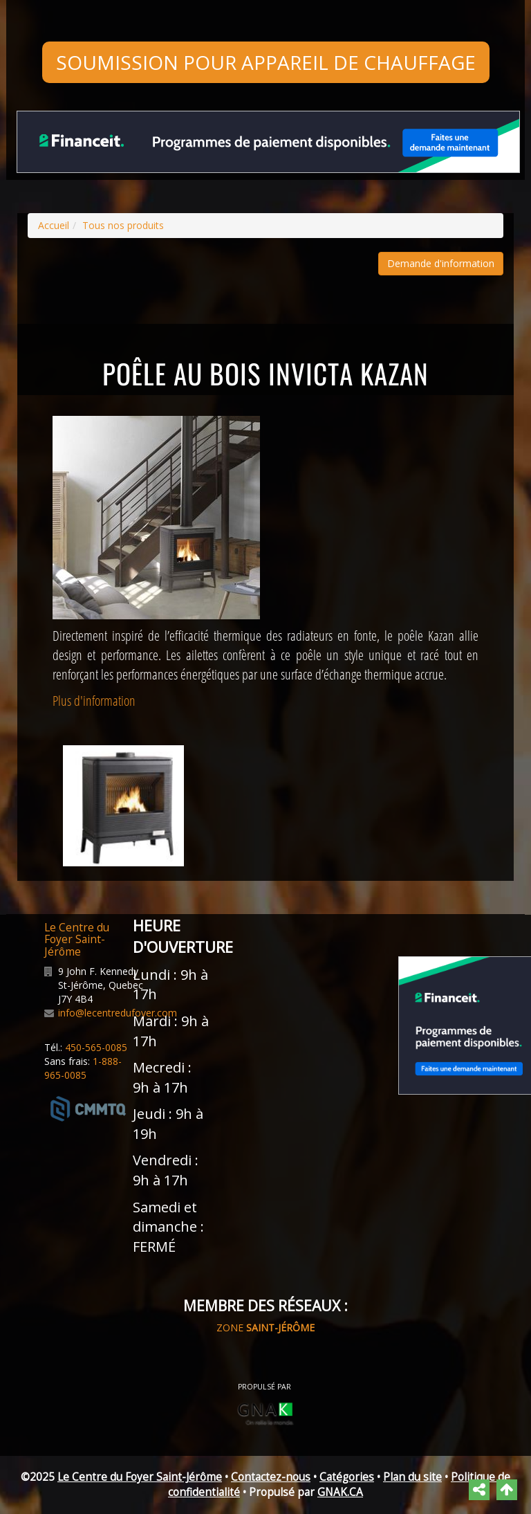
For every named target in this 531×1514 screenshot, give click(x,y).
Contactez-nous (270, 1477)
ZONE (265, 1327)
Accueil (53, 225)
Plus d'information (94, 700)
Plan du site (412, 1477)
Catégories (346, 1477)
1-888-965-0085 (83, 1068)
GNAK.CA (340, 1492)
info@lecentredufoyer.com (117, 1012)
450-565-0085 (96, 1047)
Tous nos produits (123, 225)
